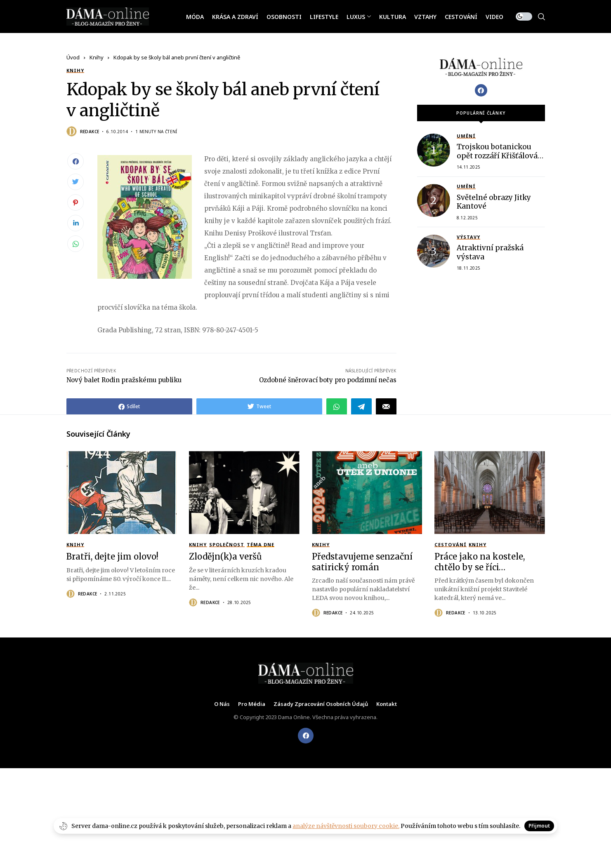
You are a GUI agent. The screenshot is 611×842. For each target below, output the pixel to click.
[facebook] (306, 735)
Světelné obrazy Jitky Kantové (494, 202)
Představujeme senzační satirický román (362, 561)
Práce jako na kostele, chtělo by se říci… (479, 561)
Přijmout (539, 825)
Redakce (89, 131)
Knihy (97, 57)
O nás (222, 704)
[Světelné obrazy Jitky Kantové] (433, 200)
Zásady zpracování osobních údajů (321, 704)
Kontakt (386, 704)
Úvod (73, 57)
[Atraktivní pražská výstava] (433, 251)
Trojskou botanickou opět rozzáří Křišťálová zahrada (497, 155)
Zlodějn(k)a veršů (225, 556)
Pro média (251, 704)
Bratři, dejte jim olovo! (112, 556)
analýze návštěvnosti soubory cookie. (346, 826)
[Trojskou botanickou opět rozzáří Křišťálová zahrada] (433, 150)
